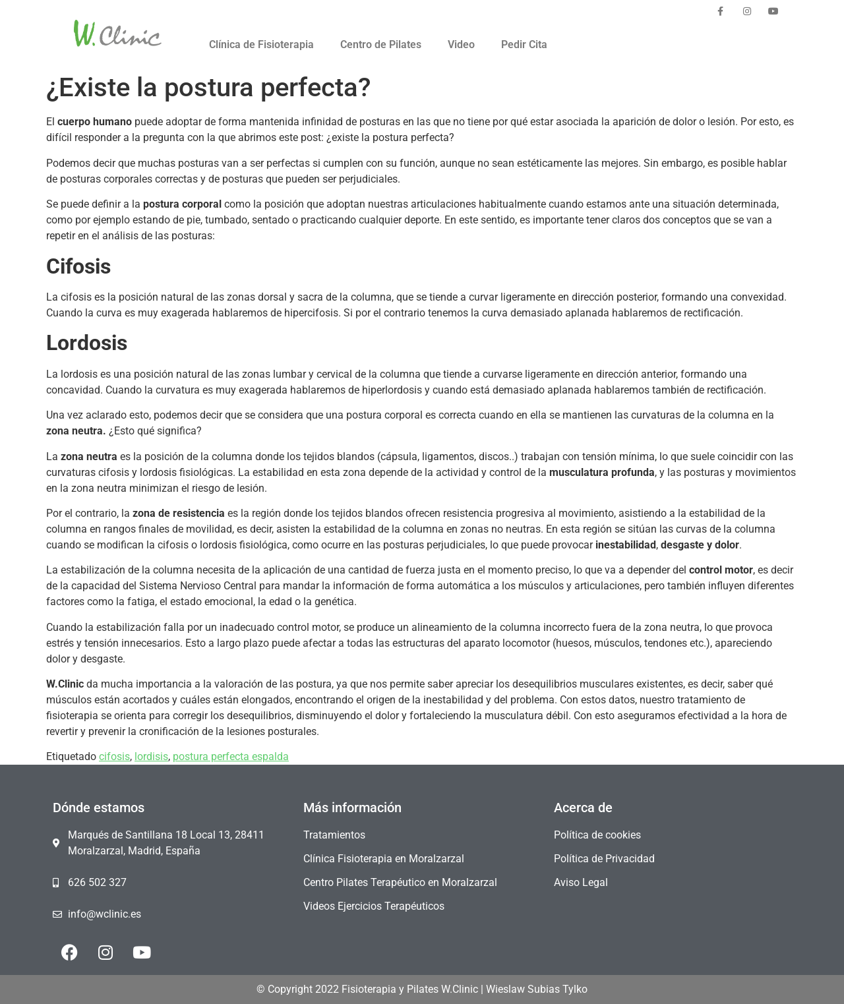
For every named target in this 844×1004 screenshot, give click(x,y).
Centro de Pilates (380, 44)
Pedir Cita (524, 44)
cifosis (114, 756)
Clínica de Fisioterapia (261, 44)
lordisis (151, 756)
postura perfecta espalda (231, 756)
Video (461, 44)
